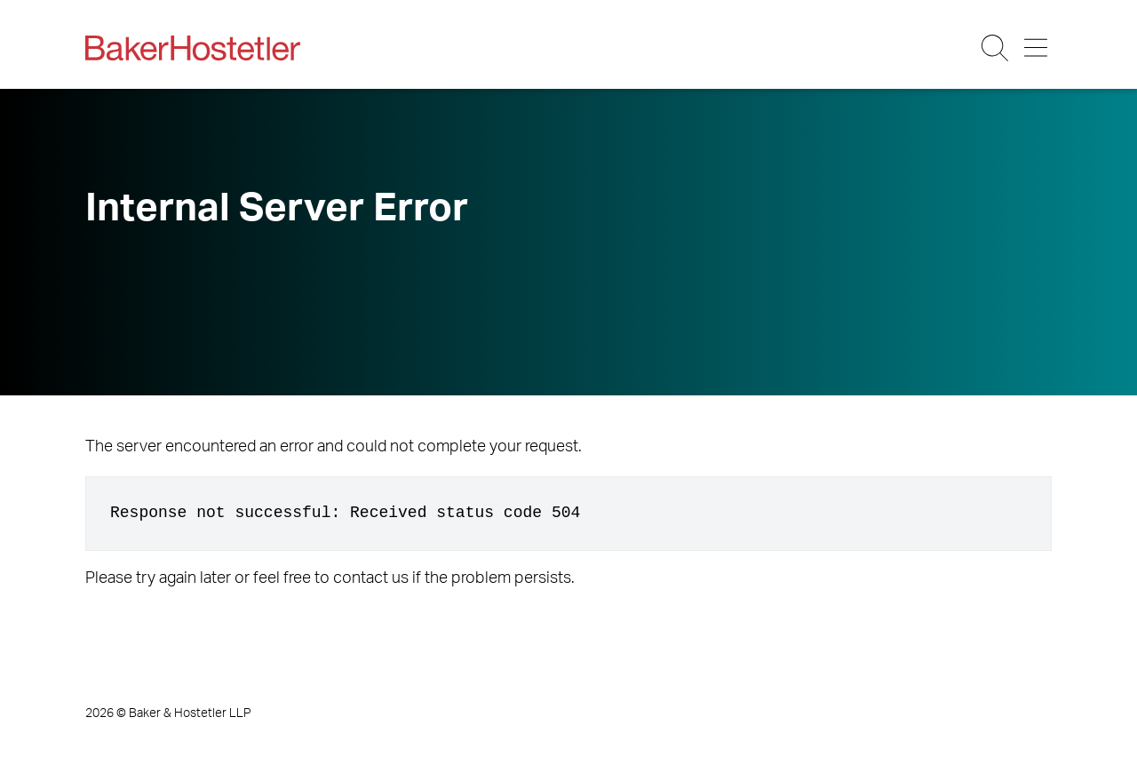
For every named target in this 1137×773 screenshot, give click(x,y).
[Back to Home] (192, 48)
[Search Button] (996, 48)
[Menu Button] (1037, 48)
